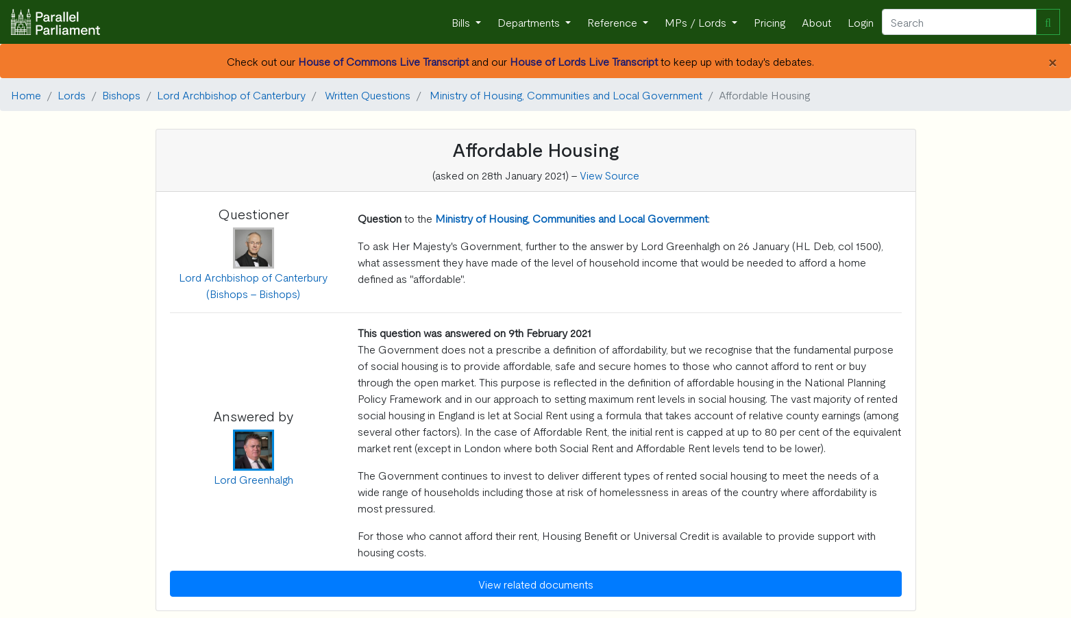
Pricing (769, 21)
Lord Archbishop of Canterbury (231, 94)
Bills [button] (462, 21)
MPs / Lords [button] (697, 21)
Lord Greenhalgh (253, 478)
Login (861, 21)
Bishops (121, 94)
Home (26, 94)
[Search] (959, 22)
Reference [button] (613, 21)
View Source (609, 174)
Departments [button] (530, 21)
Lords (72, 94)
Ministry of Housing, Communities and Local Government (566, 94)
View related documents (535, 583)
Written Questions (367, 94)
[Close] (1052, 61)
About (816, 21)
